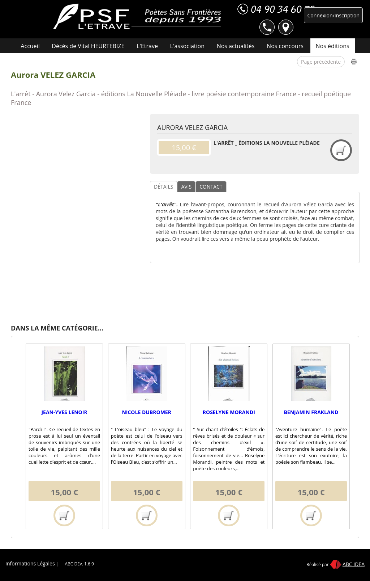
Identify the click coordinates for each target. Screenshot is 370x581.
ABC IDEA (354, 564)
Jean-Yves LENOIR (64, 412)
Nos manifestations (168, 62)
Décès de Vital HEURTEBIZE (88, 46)
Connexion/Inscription (333, 15)
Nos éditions (332, 46)
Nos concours (285, 46)
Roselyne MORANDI (229, 412)
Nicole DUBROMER (146, 412)
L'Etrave (147, 46)
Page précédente (321, 61)
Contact (217, 62)
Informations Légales (30, 563)
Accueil (30, 46)
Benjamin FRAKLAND (311, 412)
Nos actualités (236, 46)
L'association (187, 46)
